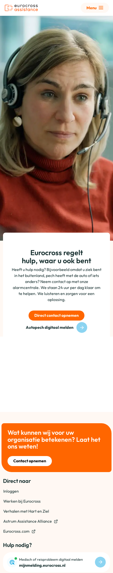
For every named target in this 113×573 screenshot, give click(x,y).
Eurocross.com (19, 531)
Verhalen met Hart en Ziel (26, 511)
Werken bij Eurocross (22, 501)
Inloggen (11, 491)
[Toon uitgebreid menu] (95, 8)
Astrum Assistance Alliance (30, 521)
